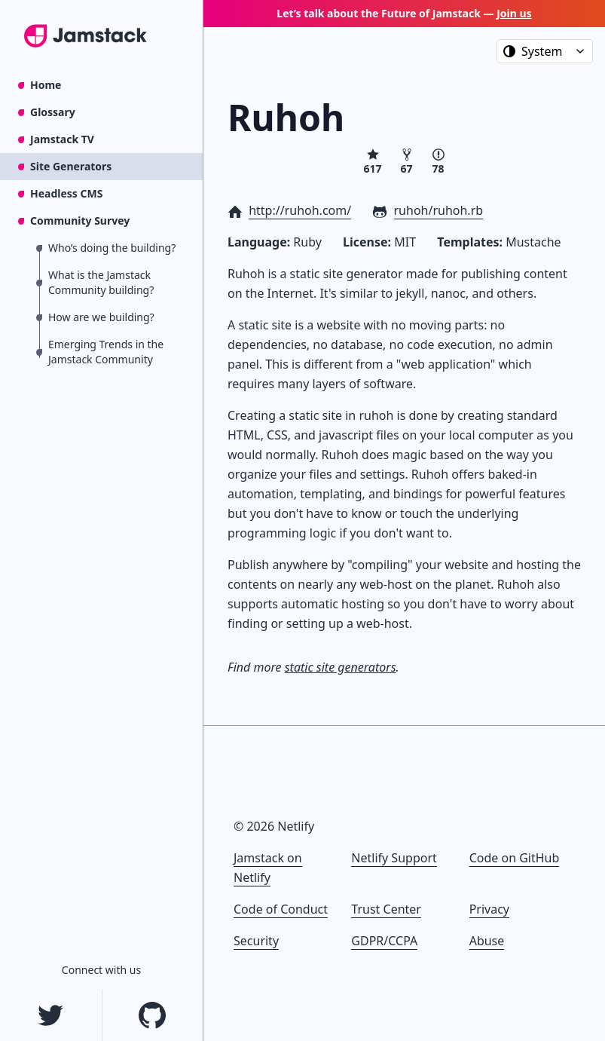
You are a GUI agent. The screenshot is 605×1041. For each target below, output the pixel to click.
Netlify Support (393, 858)
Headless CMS (66, 193)
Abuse (487, 940)
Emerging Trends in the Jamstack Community (105, 351)
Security (256, 940)
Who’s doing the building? (112, 247)
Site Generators (71, 166)
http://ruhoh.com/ (300, 210)
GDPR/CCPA (384, 940)
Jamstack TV (62, 139)
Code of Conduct (281, 909)
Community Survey (80, 220)
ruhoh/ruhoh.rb (439, 210)
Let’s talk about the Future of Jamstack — (404, 13)
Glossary (52, 112)
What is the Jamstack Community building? (101, 282)
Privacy (489, 909)
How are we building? (101, 317)
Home (45, 85)
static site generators (340, 667)
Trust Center (386, 909)
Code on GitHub (514, 858)
